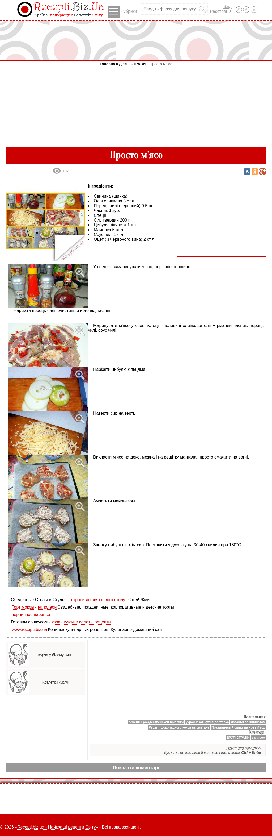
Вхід (227, 6)
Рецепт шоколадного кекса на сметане (179, 727)
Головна (107, 64)
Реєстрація (221, 11)
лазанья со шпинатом (248, 722)
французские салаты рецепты (81, 622)
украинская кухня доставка (207, 722)
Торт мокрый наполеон (34, 607)
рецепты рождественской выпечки (156, 722)
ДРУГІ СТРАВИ (132, 64)
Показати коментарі (136, 767)
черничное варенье (31, 614)
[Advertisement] (136, 40)
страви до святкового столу (98, 599)
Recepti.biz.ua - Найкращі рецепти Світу (56, 827)
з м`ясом (258, 737)
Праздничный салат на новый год (238, 727)
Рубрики (122, 12)
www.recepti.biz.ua (29, 629)
